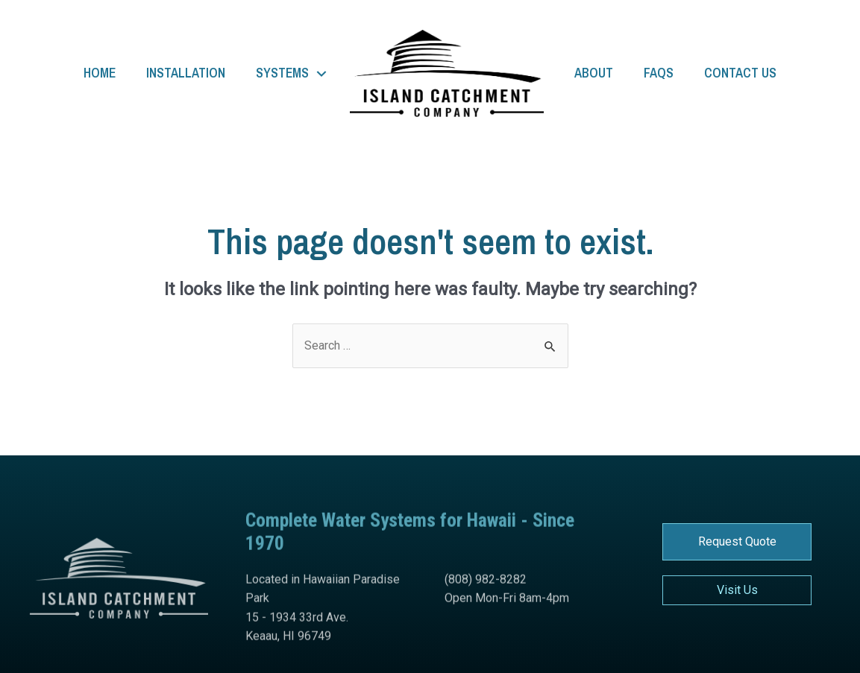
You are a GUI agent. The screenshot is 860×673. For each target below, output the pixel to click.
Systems (282, 73)
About (593, 73)
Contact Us (740, 73)
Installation (185, 73)
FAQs (659, 73)
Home (100, 73)
